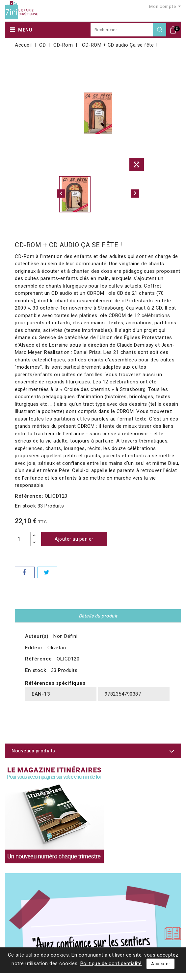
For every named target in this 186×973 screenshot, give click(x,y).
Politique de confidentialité (111, 963)
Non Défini (65, 636)
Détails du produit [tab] (98, 615)
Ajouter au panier (74, 539)
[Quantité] (23, 539)
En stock (25, 506)
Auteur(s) (37, 636)
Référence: (29, 496)
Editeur (34, 648)
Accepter (160, 963)
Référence (38, 659)
